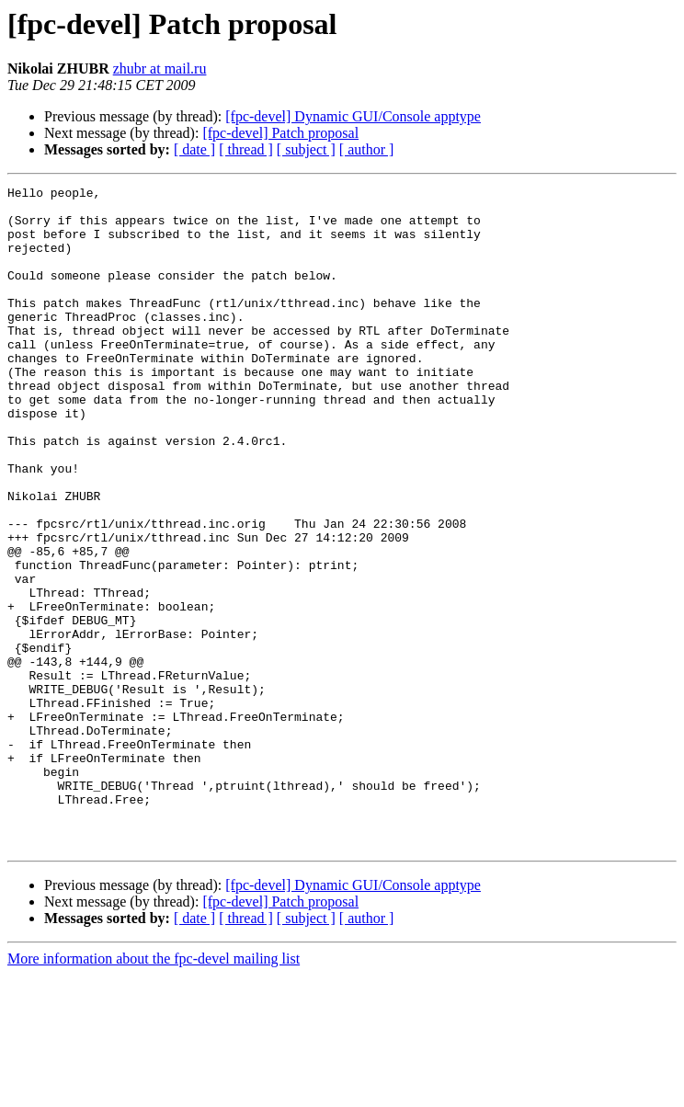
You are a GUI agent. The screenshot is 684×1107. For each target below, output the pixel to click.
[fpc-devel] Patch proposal (280, 133)
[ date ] (194, 149)
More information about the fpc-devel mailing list (153, 1091)
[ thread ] (246, 149)
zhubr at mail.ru (160, 68)
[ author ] (366, 149)
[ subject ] (306, 149)
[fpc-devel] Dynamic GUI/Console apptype (353, 116)
